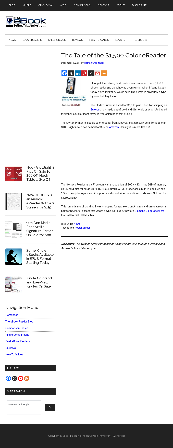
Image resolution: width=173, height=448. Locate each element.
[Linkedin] (78, 73)
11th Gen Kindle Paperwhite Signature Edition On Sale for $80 (39, 229)
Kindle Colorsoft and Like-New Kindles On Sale (39, 282)
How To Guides (14, 354)
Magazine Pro (77, 435)
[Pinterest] (84, 73)
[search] (22, 404)
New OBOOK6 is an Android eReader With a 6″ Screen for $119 (40, 201)
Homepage (11, 315)
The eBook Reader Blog (19, 321)
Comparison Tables (16, 328)
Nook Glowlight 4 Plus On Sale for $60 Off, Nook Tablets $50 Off (40, 173)
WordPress (119, 435)
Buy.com (95, 109)
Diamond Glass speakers (149, 211)
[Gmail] (97, 73)
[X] (71, 73)
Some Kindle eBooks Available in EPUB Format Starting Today (40, 256)
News (77, 223)
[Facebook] (64, 73)
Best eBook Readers (17, 341)
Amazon (114, 127)
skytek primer (83, 227)
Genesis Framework (100, 435)
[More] (104, 73)
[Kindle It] (91, 73)
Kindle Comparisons (17, 334)
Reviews (10, 348)
